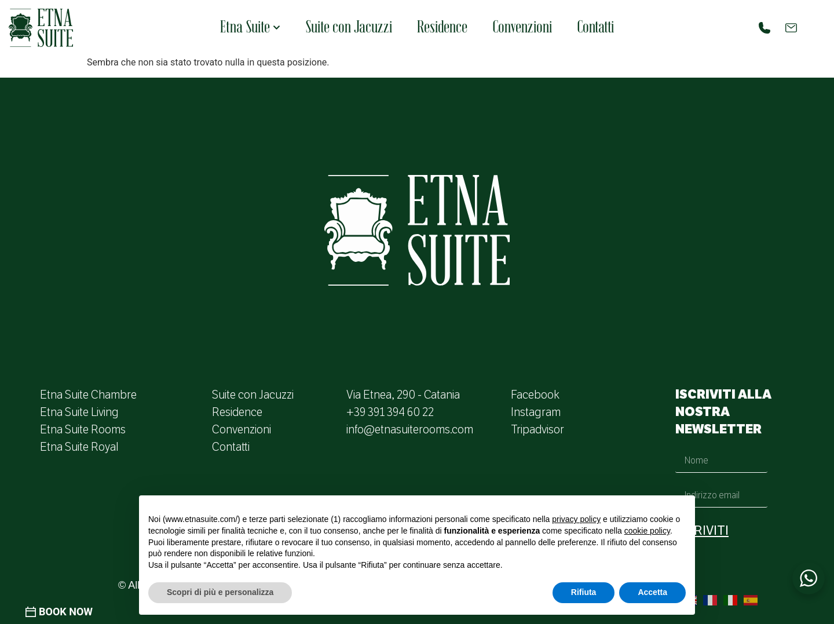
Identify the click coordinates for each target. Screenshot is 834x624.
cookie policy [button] (647, 530)
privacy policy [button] (576, 519)
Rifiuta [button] (584, 592)
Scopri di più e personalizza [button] (220, 592)
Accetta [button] (652, 592)
